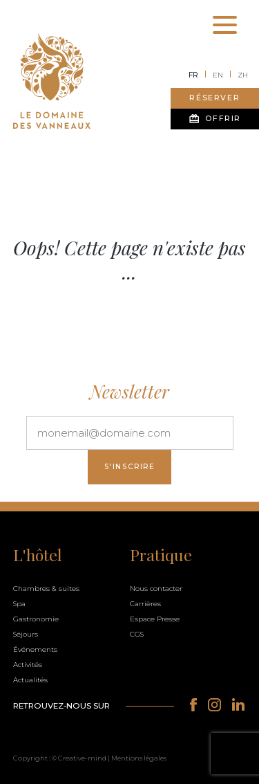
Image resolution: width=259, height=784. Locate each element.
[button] (129, 757)
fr (193, 75)
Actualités (30, 679)
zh (243, 75)
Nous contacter (156, 588)
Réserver (214, 97)
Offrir (215, 119)
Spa (19, 603)
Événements (35, 649)
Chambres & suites (46, 588)
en (218, 75)
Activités (27, 664)
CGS (137, 634)
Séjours (25, 634)
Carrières (145, 603)
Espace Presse (155, 618)
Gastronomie (36, 618)
